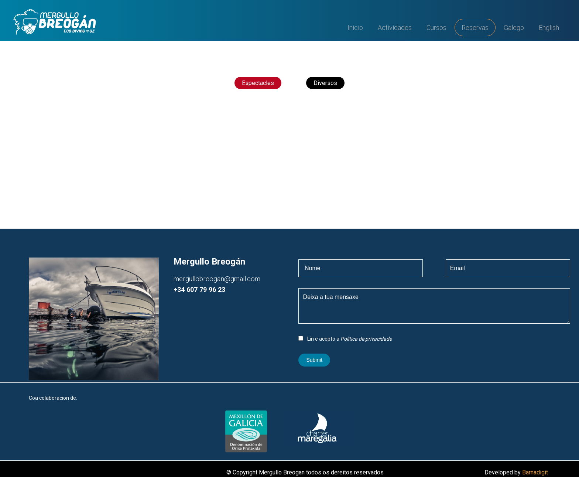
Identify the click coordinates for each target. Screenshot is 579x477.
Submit (314, 360)
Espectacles (258, 82)
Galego (514, 27)
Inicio (355, 27)
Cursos (436, 27)
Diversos (325, 82)
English (549, 27)
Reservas (475, 27)
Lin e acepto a (345, 339)
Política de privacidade (366, 339)
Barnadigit (535, 472)
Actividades (395, 27)
